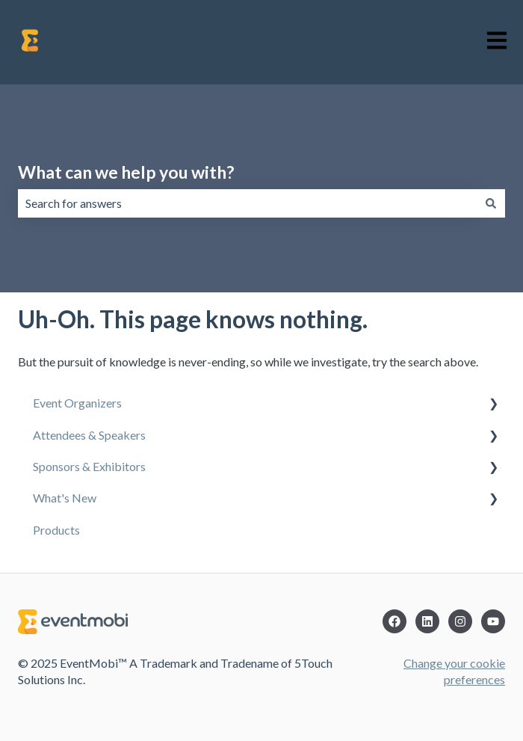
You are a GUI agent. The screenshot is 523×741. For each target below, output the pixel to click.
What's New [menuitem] (64, 498)
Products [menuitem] (56, 530)
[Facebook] (394, 621)
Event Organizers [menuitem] (77, 403)
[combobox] (247, 203)
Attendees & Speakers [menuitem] (89, 435)
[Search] (491, 203)
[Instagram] (460, 621)
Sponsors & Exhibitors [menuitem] (89, 466)
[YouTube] (493, 621)
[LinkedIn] (427, 621)
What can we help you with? (126, 172)
